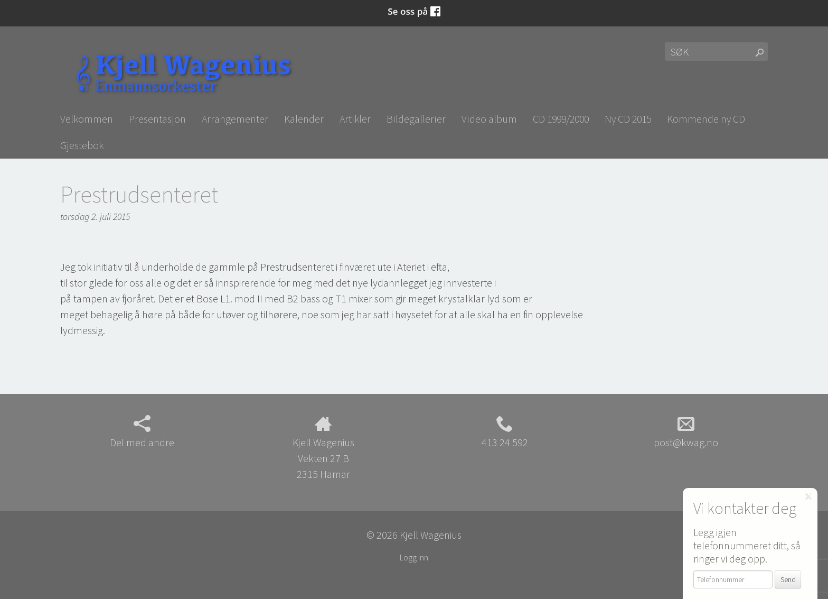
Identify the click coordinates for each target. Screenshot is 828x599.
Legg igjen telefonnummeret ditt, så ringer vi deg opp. (747, 545)
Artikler (355, 118)
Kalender (304, 118)
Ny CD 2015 (628, 118)
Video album (489, 118)
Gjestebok (81, 145)
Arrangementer (235, 118)
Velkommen (86, 118)
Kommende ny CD (706, 118)
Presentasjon (157, 118)
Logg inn (414, 557)
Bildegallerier (416, 118)
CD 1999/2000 (561, 118)
